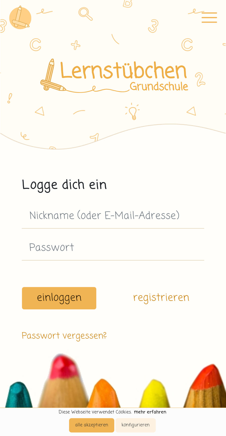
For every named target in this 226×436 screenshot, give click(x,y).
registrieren (161, 298)
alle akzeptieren (91, 425)
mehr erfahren (150, 412)
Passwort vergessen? (64, 336)
